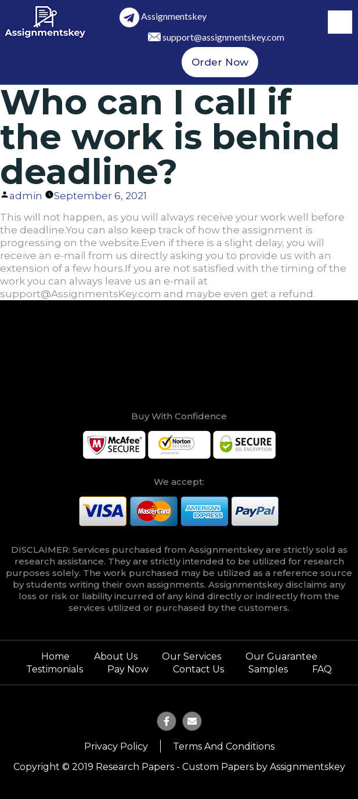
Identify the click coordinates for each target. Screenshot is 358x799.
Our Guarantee (281, 656)
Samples (268, 669)
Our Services (191, 656)
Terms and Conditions (223, 746)
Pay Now (128, 669)
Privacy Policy (116, 746)
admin (25, 195)
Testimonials (54, 669)
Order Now (219, 62)
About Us (116, 656)
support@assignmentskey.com (223, 36)
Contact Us (198, 669)
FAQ (322, 669)
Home (55, 656)
